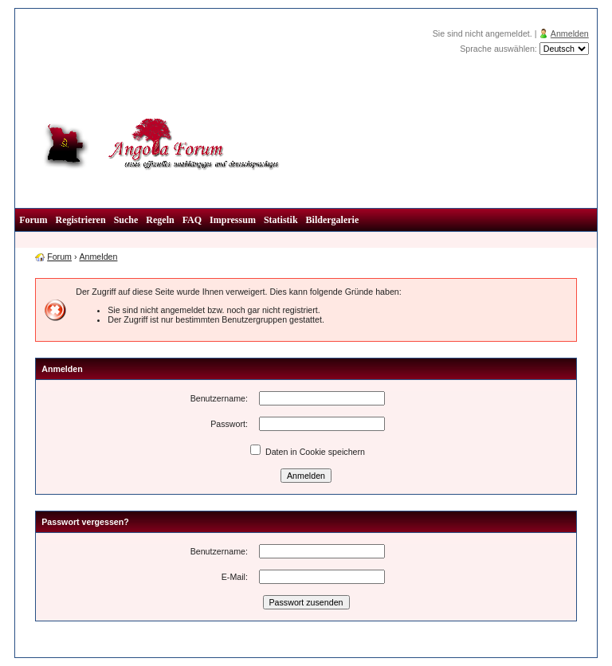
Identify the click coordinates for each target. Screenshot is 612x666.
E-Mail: (235, 577)
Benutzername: (219, 398)
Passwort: (229, 424)
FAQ (192, 219)
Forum (33, 219)
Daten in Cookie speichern (307, 451)
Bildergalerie (332, 219)
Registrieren (81, 219)
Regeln (160, 219)
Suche (126, 219)
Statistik (281, 219)
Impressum (233, 219)
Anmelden (570, 33)
